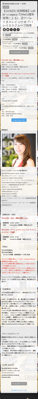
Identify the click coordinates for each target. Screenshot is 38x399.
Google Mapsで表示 (19, 120)
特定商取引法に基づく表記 (19, 390)
